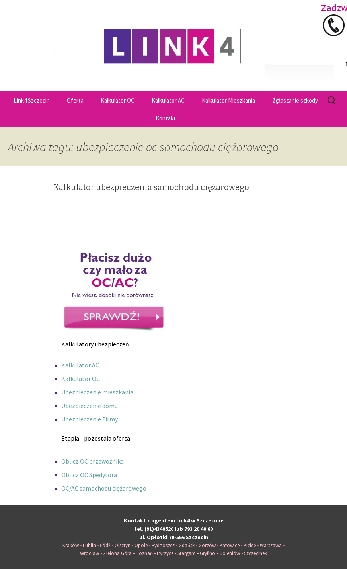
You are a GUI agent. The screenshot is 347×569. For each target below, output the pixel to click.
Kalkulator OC (118, 100)
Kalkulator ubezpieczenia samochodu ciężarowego (151, 187)
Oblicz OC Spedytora (89, 475)
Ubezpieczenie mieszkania (97, 392)
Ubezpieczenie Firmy (89, 419)
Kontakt (166, 118)
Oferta (75, 100)
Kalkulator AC (168, 100)
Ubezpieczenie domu (89, 406)
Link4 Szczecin (32, 100)
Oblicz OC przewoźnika (92, 461)
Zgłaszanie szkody (295, 100)
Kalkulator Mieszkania (228, 100)
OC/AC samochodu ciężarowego (103, 488)
